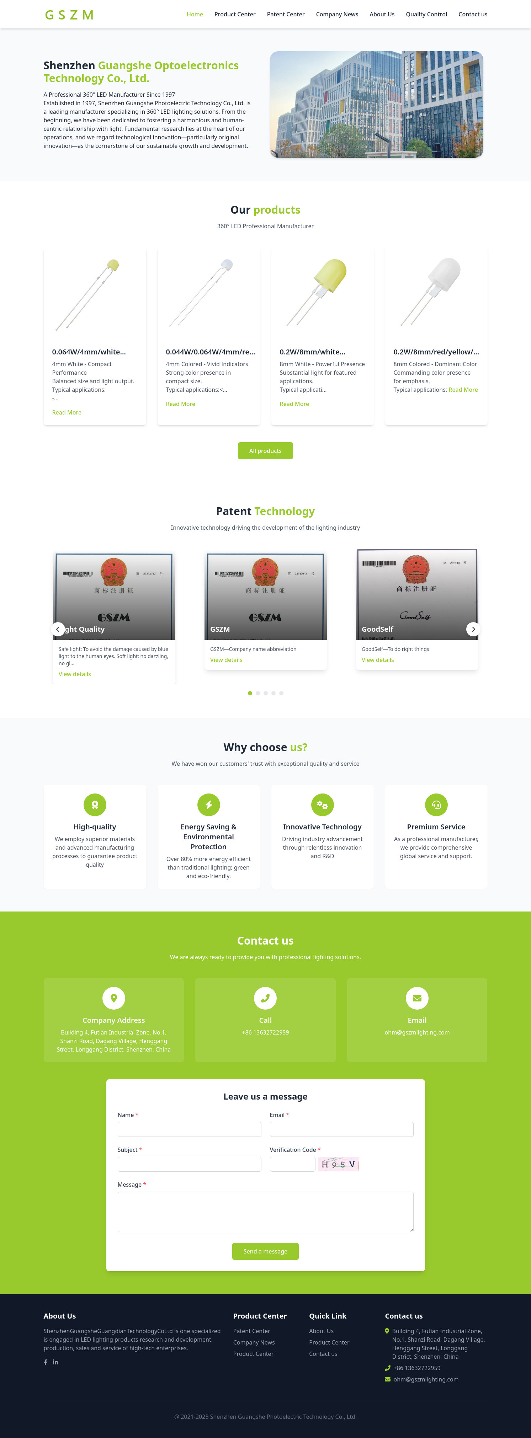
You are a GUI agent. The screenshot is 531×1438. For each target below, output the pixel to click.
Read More (67, 412)
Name (128, 1115)
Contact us (472, 14)
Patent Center (286, 14)
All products (265, 451)
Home (195, 14)
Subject (130, 1150)
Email (280, 1115)
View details (75, 674)
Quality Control (426, 14)
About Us (382, 14)
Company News (337, 14)
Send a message (266, 1251)
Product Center (235, 14)
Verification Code (295, 1150)
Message (132, 1184)
